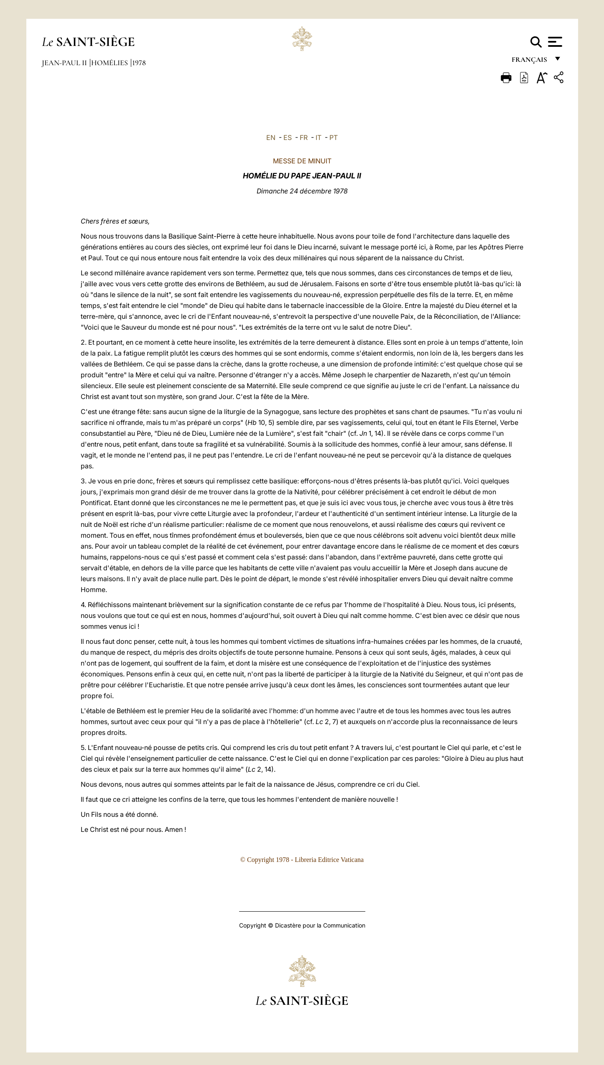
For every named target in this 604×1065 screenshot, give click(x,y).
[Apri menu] (554, 42)
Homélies (110, 62)
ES (287, 137)
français (530, 61)
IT (318, 137)
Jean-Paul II (65, 62)
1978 (139, 62)
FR (304, 137)
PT (333, 137)
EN (270, 137)
